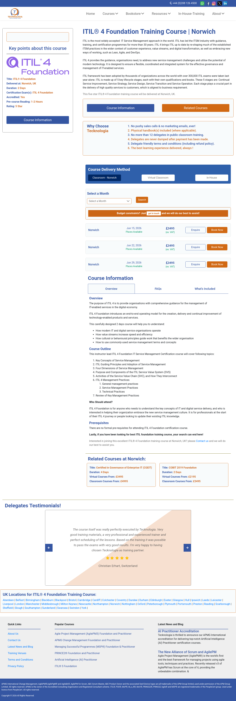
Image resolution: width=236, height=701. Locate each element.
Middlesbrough (50, 604)
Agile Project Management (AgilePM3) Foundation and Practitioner (93, 633)
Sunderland (48, 607)
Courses (110, 14)
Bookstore (135, 14)
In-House (212, 177)
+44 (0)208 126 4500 (183, 3)
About (218, 14)
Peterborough (155, 604)
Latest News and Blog (20, 646)
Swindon (74, 607)
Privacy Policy (16, 666)
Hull (187, 600)
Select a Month (98, 193)
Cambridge (84, 600)
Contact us (202, 441)
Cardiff (96, 600)
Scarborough (222, 604)
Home (90, 14)
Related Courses (196, 108)
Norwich (115, 604)
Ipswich (195, 600)
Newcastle (85, 604)
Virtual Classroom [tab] (158, 177)
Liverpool (8, 604)
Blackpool (61, 600)
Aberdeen (8, 600)
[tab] (104, 178)
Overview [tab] (111, 288)
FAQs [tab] (158, 288)
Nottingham (128, 604)
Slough (19, 607)
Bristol (72, 600)
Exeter (167, 600)
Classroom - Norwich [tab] (104, 177)
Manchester (33, 604)
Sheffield (8, 607)
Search (142, 199)
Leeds (205, 600)
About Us (13, 633)
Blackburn (47, 600)
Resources (161, 14)
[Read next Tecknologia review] (56, 548)
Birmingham (33, 600)
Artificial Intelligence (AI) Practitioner (76, 659)
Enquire (195, 230)
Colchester (108, 600)
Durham (143, 600)
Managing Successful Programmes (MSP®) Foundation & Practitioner (95, 646)
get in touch (153, 213)
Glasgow (178, 600)
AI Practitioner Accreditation (178, 631)
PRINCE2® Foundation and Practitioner (77, 653)
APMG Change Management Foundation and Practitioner (87, 640)
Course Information (38, 120)
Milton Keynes (69, 604)
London (19, 604)
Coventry (121, 600)
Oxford (141, 604)
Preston (197, 604)
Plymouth (170, 604)
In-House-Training (191, 14)
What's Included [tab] (205, 288)
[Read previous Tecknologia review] (180, 548)
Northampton (100, 604)
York (84, 607)
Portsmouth (184, 604)
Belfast (20, 600)
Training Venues (17, 653)
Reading (208, 604)
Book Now (217, 230)
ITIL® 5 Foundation (66, 666)
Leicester (216, 600)
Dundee (133, 600)
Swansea (62, 607)
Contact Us (14, 640)
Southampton (32, 607)
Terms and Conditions (20, 659)
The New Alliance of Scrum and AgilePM (187, 652)
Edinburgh (156, 600)
